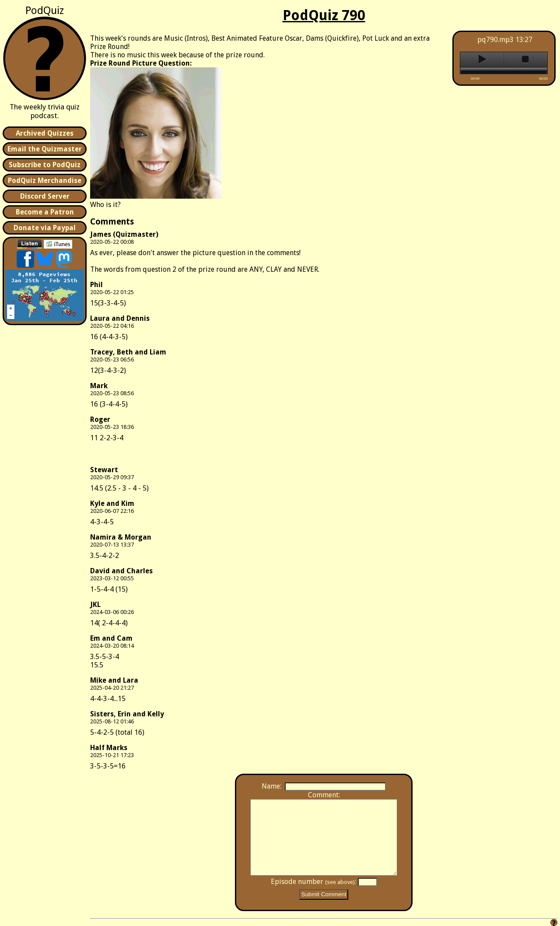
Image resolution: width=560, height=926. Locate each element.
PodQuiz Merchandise (44, 180)
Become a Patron (45, 212)
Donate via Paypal (45, 228)
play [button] (482, 59)
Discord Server (45, 196)
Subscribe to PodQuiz (44, 165)
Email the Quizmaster (44, 149)
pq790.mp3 (495, 39)
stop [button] (525, 59)
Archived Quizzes (45, 133)
